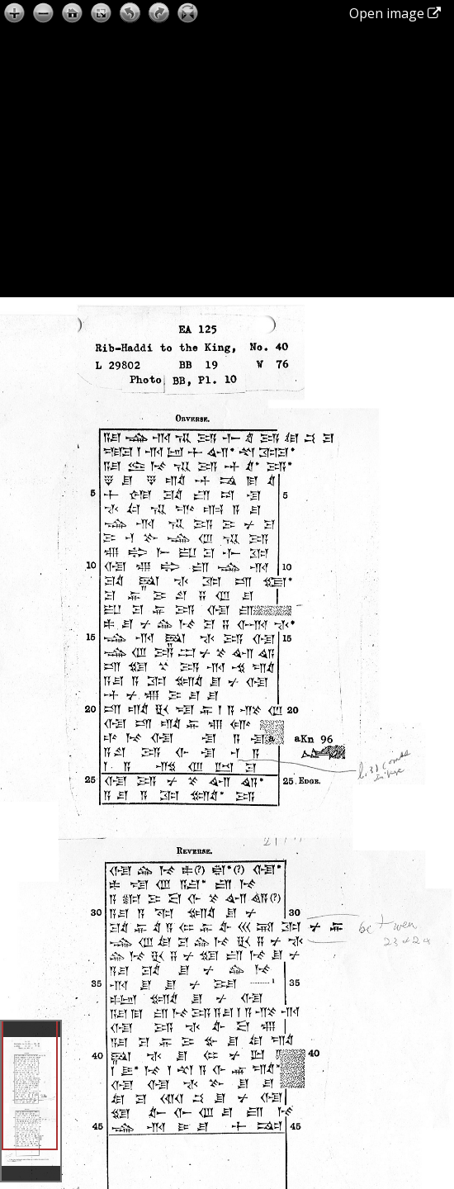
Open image (395, 13)
